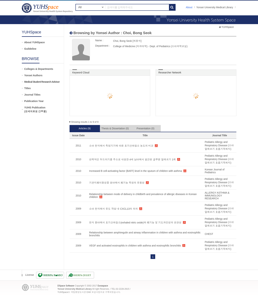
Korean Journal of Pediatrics (215, 171)
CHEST (209, 234)
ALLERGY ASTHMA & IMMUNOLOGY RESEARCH (217, 195)
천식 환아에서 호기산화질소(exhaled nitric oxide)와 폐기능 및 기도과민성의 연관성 (135, 222)
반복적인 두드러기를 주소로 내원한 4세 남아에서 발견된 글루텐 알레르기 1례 (132, 159)
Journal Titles (32, 94)
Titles (27, 88)
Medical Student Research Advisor (42, 81)
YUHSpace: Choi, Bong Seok (48, 8)
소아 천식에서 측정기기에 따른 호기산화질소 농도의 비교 (121, 145)
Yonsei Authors (33, 75)
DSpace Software (66, 285)
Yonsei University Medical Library (214, 7)
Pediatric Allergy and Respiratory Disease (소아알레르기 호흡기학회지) (219, 145)
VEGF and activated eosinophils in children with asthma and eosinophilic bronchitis (135, 245)
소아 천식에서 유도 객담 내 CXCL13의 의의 (113, 208)
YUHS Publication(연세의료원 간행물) (35, 109)
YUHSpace (227, 27)
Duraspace (103, 285)
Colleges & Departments (38, 69)
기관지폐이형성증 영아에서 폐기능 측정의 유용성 (117, 182)
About (189, 7)
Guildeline (30, 48)
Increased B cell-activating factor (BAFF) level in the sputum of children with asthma (135, 170)
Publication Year (34, 101)
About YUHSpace (34, 42)
